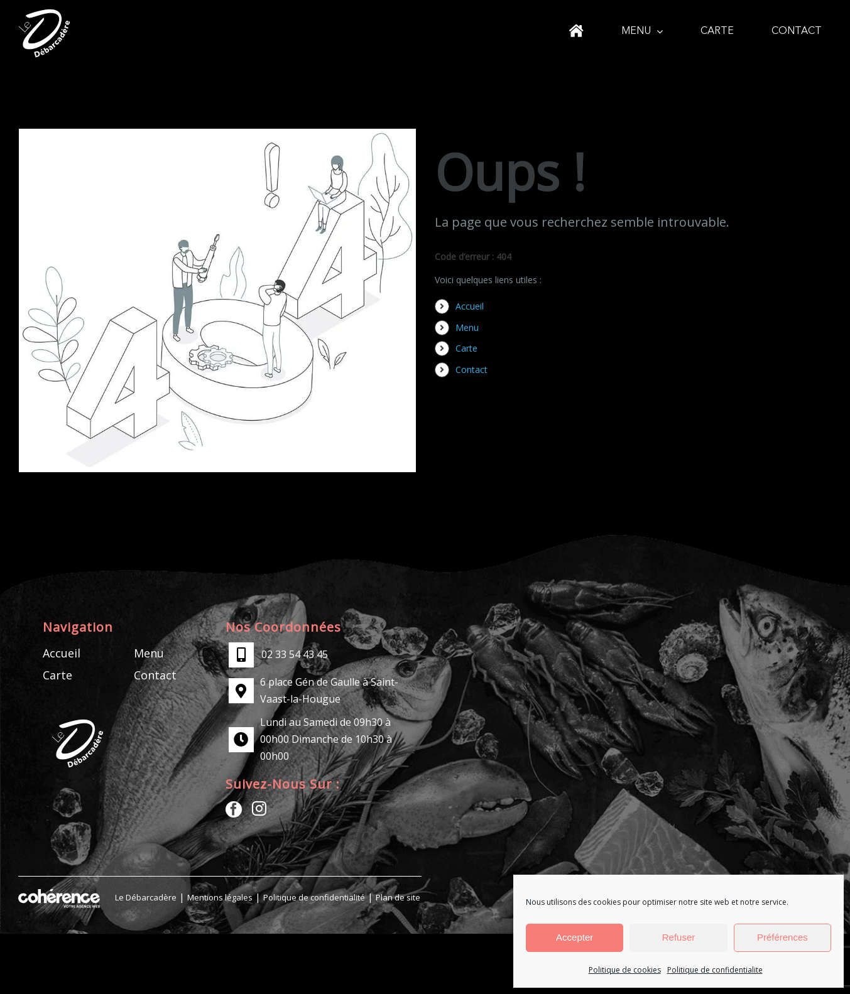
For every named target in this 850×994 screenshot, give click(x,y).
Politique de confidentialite (715, 969)
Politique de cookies (625, 969)
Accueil (469, 306)
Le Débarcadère (146, 897)
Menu (467, 327)
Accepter (574, 937)
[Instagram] (259, 808)
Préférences (782, 937)
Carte (466, 348)
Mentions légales (220, 897)
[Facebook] (234, 809)
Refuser (678, 937)
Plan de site (398, 897)
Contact (471, 369)
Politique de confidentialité (314, 897)
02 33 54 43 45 (294, 654)
